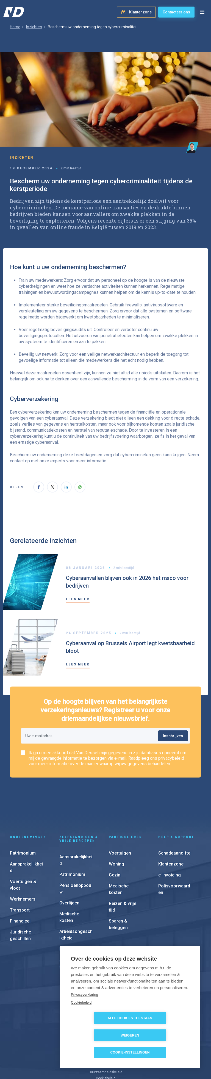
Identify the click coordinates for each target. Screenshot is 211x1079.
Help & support (176, 801)
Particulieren (125, 801)
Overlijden (69, 867)
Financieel (20, 885)
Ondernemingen (28, 801)
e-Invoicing (169, 839)
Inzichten (34, 27)
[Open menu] (202, 12)
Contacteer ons (176, 12)
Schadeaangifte (174, 817)
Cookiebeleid (81, 1019)
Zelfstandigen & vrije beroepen (78, 803)
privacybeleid (171, 758)
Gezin (114, 839)
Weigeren (161, 1035)
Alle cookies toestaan (98, 1035)
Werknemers (22, 863)
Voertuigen (120, 817)
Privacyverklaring (84, 1011)
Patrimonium (23, 817)
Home (15, 27)
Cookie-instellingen (129, 1052)
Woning (116, 828)
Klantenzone (171, 828)
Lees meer (78, 599)
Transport (20, 874)
